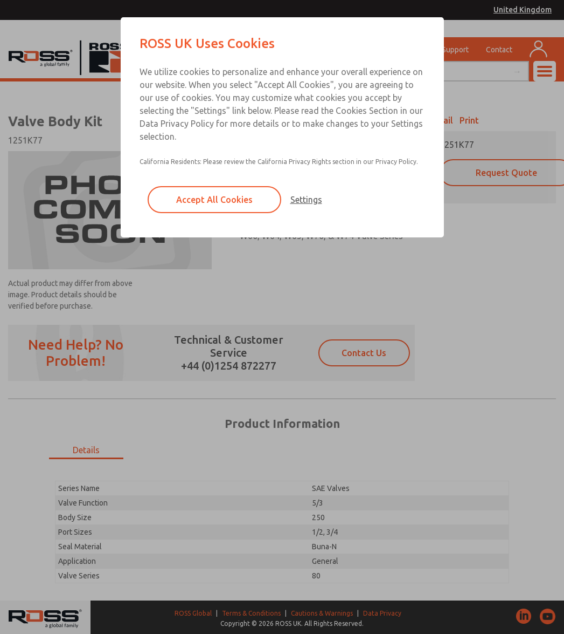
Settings (306, 199)
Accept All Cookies (214, 199)
